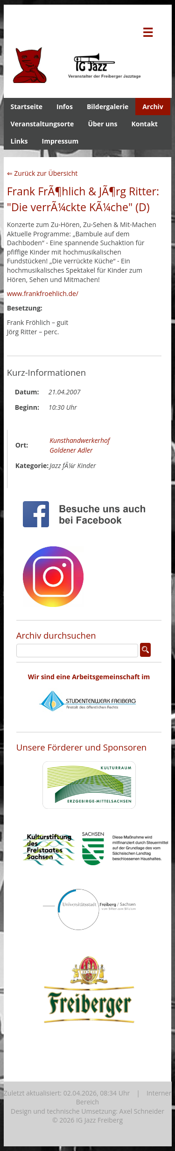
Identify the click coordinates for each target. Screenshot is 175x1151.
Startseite (27, 106)
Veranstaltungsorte (42, 123)
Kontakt (144, 123)
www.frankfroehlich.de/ (42, 293)
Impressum (60, 141)
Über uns (102, 123)
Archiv (152, 106)
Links (19, 141)
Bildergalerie (107, 106)
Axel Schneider (141, 1111)
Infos (64, 106)
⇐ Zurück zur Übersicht (42, 173)
